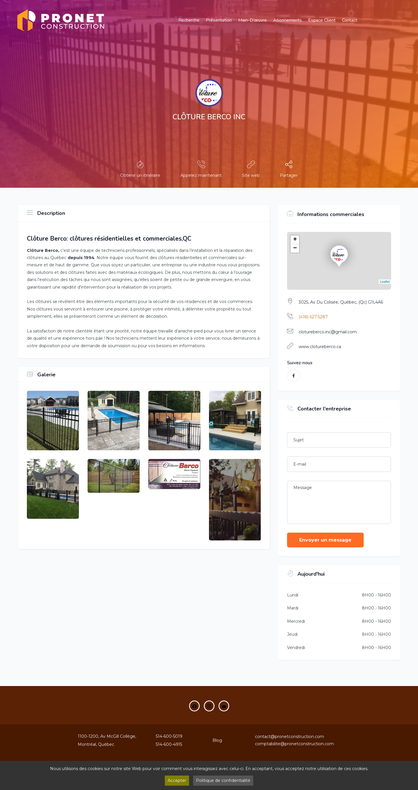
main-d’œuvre (252, 20)
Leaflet (385, 281)
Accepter (177, 780)
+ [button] (295, 239)
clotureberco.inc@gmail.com (328, 331)
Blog (217, 740)
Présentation (219, 20)
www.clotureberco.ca (320, 346)
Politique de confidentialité (223, 780)
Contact (349, 20)
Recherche (188, 20)
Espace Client (322, 20)
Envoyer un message (325, 540)
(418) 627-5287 (313, 316)
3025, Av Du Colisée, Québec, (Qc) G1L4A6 (341, 302)
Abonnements (287, 20)
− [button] (295, 248)
